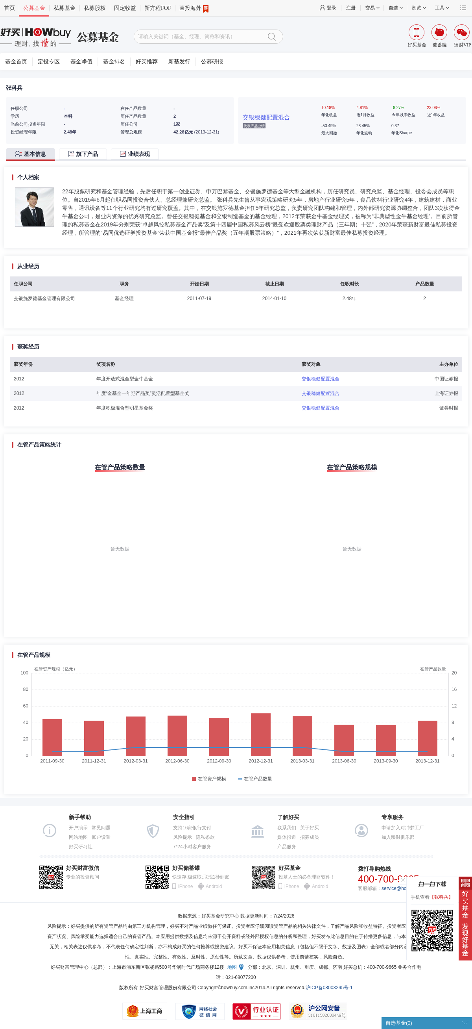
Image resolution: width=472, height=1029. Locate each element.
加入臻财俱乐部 (398, 837)
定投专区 (49, 62)
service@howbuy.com (405, 888)
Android (213, 886)
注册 (351, 8)
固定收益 (125, 8)
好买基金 (289, 868)
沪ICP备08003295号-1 (329, 987)
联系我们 (286, 828)
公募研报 (212, 62)
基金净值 (81, 62)
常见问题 (101, 828)
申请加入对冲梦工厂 (403, 828)
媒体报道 (286, 837)
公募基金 (34, 8)
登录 (331, 8)
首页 (9, 8)
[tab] (32, 154)
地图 (232, 967)
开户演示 (78, 828)
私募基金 (64, 8)
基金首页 (16, 62)
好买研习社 (80, 846)
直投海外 (193, 8)
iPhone (185, 886)
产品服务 (286, 846)
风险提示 (182, 837)
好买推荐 (147, 62)
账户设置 (101, 837)
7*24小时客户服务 (192, 846)
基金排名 (114, 62)
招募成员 (309, 837)
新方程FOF (157, 8)
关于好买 (309, 828)
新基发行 (179, 62)
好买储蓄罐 (186, 868)
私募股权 (95, 8)
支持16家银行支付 (192, 828)
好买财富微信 (82, 868)
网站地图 (78, 837)
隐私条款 (205, 837)
